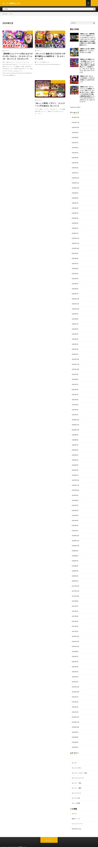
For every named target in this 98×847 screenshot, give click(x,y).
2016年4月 (75, 661)
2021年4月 (75, 397)
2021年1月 (75, 412)
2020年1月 (75, 472)
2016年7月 (75, 651)
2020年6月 (75, 447)
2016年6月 (75, 656)
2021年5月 (75, 392)
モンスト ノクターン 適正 (79, 766)
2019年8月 (75, 497)
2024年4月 (75, 217)
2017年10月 (75, 591)
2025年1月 (75, 173)
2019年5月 (75, 512)
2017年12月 (75, 582)
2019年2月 (75, 522)
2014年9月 (75, 726)
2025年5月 (75, 153)
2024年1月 (75, 232)
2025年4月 (75, 158)
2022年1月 (75, 352)
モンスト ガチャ (58, 33)
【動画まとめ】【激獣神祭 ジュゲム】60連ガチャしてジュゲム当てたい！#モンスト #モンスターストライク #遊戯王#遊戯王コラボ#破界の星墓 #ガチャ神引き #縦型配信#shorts (87, 40)
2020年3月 (75, 462)
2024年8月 (75, 198)
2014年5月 (75, 741)
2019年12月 (75, 477)
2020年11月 (75, 422)
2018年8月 (75, 552)
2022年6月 (75, 327)
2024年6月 (75, 207)
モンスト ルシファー (78, 771)
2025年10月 (75, 128)
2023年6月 (75, 267)
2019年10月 (75, 487)
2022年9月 (75, 312)
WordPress (38, 842)
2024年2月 (75, 227)
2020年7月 (75, 442)
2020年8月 (75, 437)
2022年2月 (75, 347)
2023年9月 (75, 252)
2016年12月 (75, 631)
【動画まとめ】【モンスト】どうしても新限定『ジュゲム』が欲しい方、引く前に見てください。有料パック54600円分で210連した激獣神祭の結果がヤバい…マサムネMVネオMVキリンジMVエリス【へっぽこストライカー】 (87, 95)
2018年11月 (75, 537)
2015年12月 (75, 681)
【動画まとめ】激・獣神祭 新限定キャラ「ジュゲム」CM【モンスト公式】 (87, 51)
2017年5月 (75, 606)
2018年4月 (75, 567)
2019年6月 (75, 507)
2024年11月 (75, 183)
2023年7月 (75, 262)
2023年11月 (75, 242)
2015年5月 (75, 701)
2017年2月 (75, 621)
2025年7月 (75, 143)
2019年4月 (75, 517)
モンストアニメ (76, 786)
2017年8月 (75, 596)
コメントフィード (77, 817)
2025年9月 (75, 133)
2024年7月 (75, 203)
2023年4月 (75, 277)
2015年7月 (75, 691)
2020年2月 (75, 467)
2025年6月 (75, 148)
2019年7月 (75, 502)
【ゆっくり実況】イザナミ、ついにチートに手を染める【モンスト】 (50, 105)
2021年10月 (75, 367)
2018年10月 (75, 542)
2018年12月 (75, 532)
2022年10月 (75, 307)
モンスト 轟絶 (76, 781)
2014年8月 (75, 731)
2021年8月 (75, 377)
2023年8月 (75, 257)
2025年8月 (75, 138)
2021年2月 (75, 407)
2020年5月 (75, 452)
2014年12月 (75, 711)
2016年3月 (75, 666)
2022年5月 (75, 332)
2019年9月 (75, 492)
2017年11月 (75, 586)
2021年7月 (75, 382)
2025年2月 (75, 168)
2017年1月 (75, 626)
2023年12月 (75, 237)
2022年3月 (75, 342)
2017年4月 (75, 611)
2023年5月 (75, 272)
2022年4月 (75, 337)
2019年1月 (75, 527)
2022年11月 (75, 302)
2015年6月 (75, 696)
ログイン (74, 807)
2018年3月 (75, 572)
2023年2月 (75, 287)
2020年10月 (75, 427)
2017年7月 (75, 601)
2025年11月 (75, 123)
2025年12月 (75, 118)
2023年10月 (75, 247)
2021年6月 (75, 387)
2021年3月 (75, 402)
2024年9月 (75, 193)
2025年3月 (75, 163)
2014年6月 (75, 736)
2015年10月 (75, 686)
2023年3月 (75, 282)
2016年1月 (75, 676)
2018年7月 (75, 557)
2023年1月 (75, 292)
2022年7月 (75, 322)
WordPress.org (76, 822)
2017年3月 (75, 616)
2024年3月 (75, 222)
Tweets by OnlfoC (75, 108)
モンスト (74, 757)
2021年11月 (75, 362)
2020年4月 (75, 457)
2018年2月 (75, 577)
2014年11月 (75, 716)
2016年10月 (75, 641)
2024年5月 (75, 212)
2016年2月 (75, 671)
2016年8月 (75, 646)
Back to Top (49, 833)
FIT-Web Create (21, 842)
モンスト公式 (76, 791)
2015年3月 (75, 706)
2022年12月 (75, 297)
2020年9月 (75, 432)
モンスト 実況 (76, 776)
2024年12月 (75, 178)
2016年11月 (75, 636)
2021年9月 (75, 372)
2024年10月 (75, 188)
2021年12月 (75, 357)
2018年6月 (75, 562)
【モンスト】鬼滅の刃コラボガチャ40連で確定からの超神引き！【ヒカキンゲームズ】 (50, 56)
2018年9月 (75, 547)
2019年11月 (75, 482)
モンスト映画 (76, 796)
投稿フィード (76, 812)
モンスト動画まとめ (20, 840)
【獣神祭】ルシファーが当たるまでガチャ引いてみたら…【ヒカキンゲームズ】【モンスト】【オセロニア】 (17, 56)
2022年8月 (75, 317)
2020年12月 (75, 417)
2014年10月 (75, 721)
